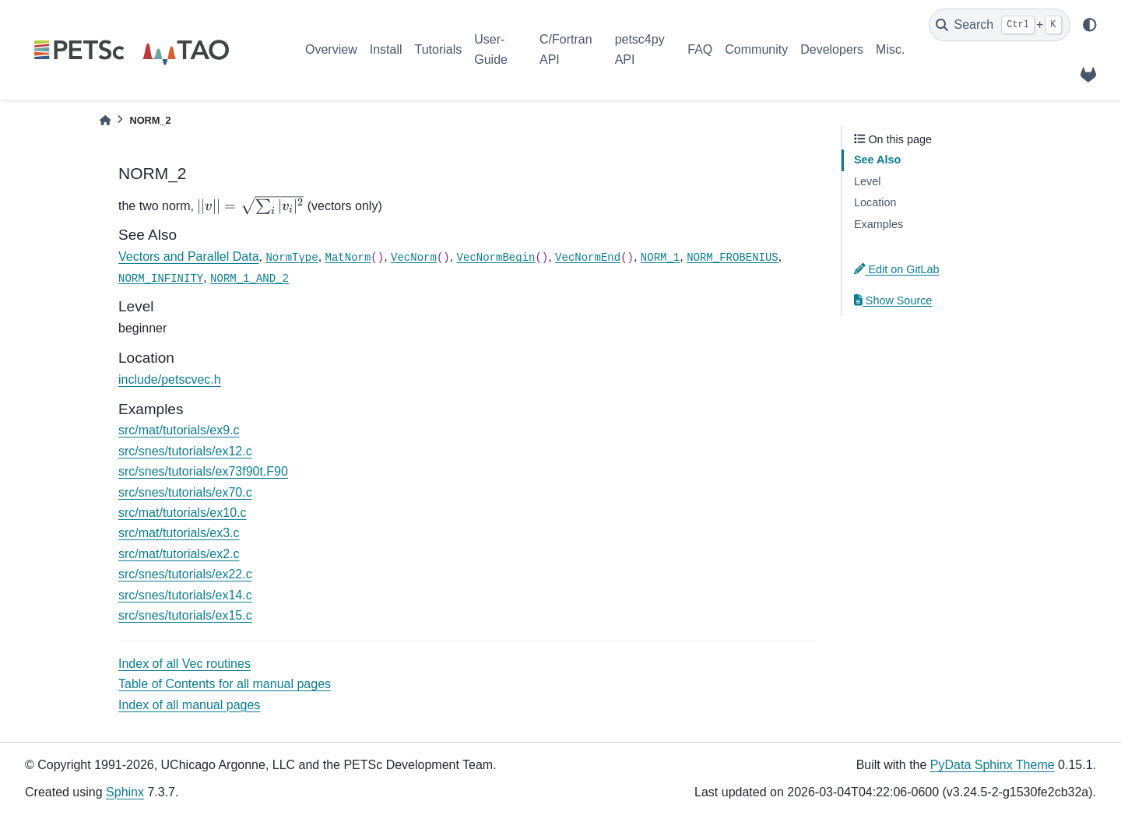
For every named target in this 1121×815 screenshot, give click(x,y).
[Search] (999, 25)
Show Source (893, 300)
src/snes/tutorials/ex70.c (185, 492)
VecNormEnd (587, 257)
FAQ (699, 49)
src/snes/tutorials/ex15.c (185, 615)
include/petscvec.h (169, 379)
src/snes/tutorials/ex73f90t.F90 (203, 471)
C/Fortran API (565, 49)
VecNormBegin (496, 257)
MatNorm (348, 257)
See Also (877, 159)
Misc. (890, 49)
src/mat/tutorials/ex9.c (179, 430)
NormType (291, 257)
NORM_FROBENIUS (732, 257)
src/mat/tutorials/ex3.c (179, 532)
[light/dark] (1090, 25)
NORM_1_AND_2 (249, 278)
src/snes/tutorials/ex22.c (185, 574)
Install (386, 49)
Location (875, 202)
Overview (331, 49)
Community (756, 49)
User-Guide (491, 49)
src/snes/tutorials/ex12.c (185, 451)
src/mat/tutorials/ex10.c (182, 512)
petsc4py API (640, 49)
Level (867, 181)
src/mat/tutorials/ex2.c (179, 553)
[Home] (105, 120)
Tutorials (438, 49)
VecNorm (414, 257)
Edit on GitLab (897, 269)
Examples (878, 224)
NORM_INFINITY (160, 278)
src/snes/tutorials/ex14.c (185, 595)
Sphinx (125, 792)
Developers (831, 49)
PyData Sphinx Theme (992, 764)
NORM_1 (660, 257)
